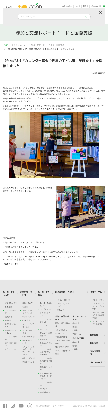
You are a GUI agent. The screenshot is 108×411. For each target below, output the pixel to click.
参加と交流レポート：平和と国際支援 (47, 45)
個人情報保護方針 (43, 406)
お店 (77, 6)
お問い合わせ (67, 6)
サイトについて (59, 406)
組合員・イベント (19, 45)
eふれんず (96, 6)
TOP (6, 45)
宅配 (85, 6)
